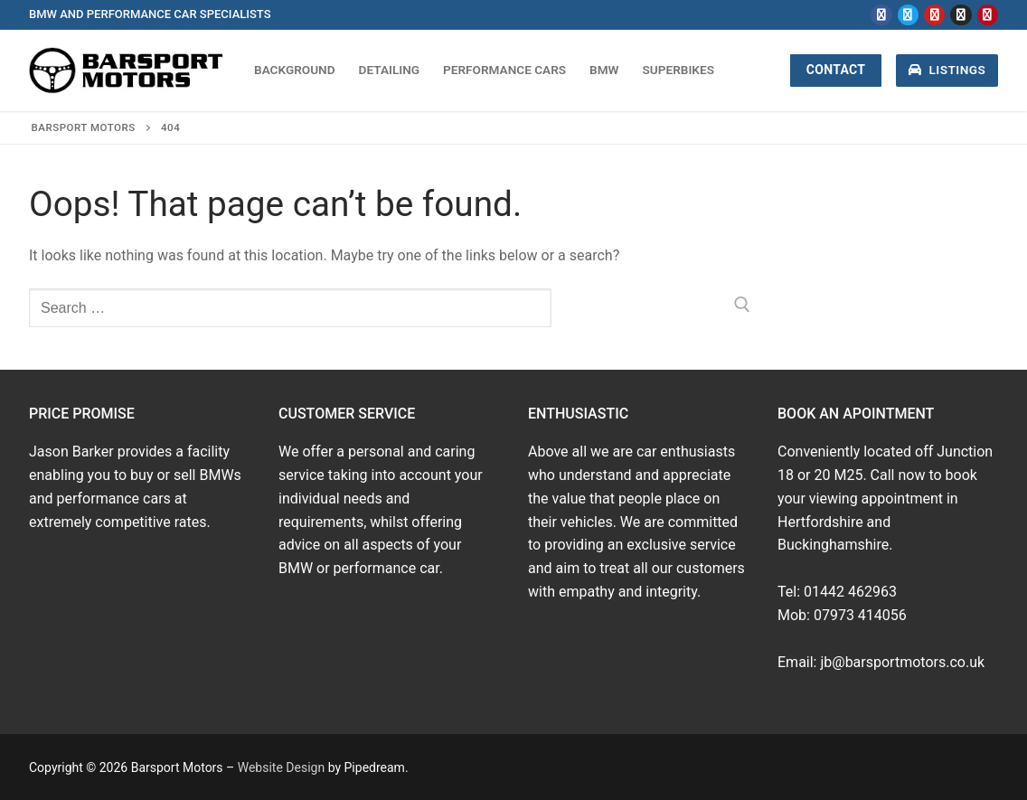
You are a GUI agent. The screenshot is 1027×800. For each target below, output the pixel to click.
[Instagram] (960, 15)
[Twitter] (908, 15)
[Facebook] (881, 15)
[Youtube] (934, 15)
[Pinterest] (987, 15)
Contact (835, 69)
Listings (947, 69)
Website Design (281, 767)
